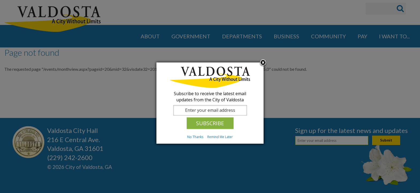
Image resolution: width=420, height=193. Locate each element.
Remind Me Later (220, 137)
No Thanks (195, 137)
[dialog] (210, 103)
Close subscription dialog (263, 63)
